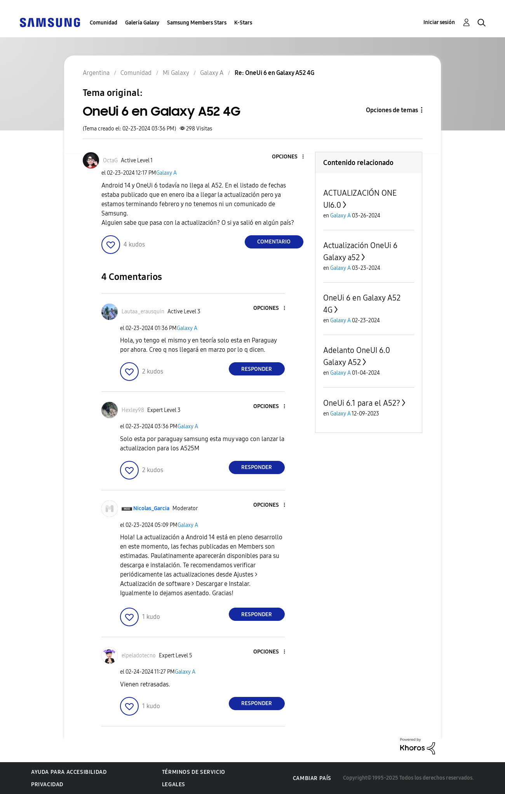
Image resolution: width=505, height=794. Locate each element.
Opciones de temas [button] (392, 110)
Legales (173, 784)
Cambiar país (312, 778)
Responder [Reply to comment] (256, 369)
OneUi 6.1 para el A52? (361, 403)
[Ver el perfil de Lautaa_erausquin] (143, 311)
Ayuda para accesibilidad (68, 772)
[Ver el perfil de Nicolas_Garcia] (151, 508)
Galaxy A (166, 173)
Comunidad (103, 22)
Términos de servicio (193, 772)
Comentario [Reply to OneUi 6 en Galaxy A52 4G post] (274, 241)
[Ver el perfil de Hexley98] (133, 410)
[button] (289, 157)
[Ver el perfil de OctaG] (110, 160)
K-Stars (243, 22)
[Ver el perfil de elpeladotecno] (139, 655)
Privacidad (47, 784)
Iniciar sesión (439, 22)
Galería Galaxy (142, 22)
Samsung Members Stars (196, 22)
